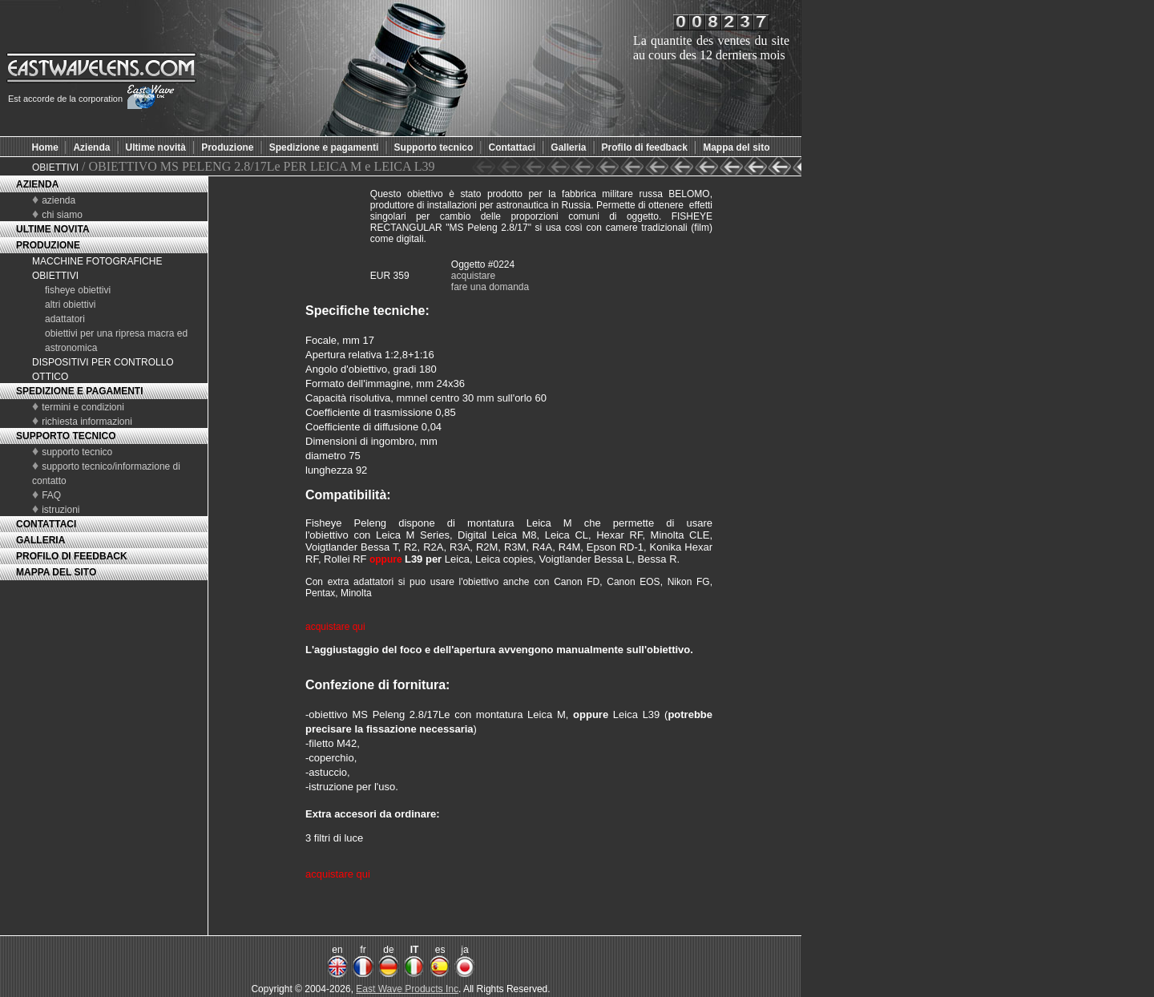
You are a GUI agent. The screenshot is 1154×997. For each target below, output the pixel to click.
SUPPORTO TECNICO (65, 436)
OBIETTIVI (55, 167)
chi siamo (62, 214)
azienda (58, 200)
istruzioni (60, 509)
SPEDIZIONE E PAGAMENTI (79, 391)
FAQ (51, 495)
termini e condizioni (83, 407)
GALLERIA (40, 540)
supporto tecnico (77, 452)
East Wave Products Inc (407, 989)
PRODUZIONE (48, 245)
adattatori (65, 319)
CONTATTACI (46, 524)
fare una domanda (490, 287)
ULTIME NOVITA (53, 229)
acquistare (473, 275)
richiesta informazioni (87, 421)
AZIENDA (37, 184)
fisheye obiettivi (78, 290)
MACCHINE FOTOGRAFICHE (97, 261)
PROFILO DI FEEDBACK (71, 556)
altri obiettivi (70, 304)
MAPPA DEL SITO (56, 572)
